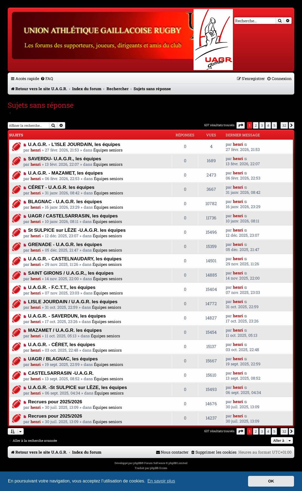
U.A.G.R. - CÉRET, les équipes (61, 344)
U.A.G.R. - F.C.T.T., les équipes (62, 287)
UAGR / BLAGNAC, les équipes (63, 359)
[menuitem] (46, 78)
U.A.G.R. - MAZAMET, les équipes (65, 173)
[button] (240, 125)
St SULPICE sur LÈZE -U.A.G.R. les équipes (77, 230)
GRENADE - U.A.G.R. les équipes (65, 244)
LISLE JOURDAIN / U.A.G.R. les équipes (73, 301)
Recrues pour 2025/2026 (55, 401)
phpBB (137, 463)
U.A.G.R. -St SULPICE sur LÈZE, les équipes (77, 387)
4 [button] (268, 125)
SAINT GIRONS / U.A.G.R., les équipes (71, 273)
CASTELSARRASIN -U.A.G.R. (61, 373)
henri (36, 150)
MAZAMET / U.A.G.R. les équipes (65, 330)
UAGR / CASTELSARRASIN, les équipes (73, 216)
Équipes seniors (108, 150)
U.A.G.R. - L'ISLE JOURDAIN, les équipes (74, 144)
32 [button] (284, 125)
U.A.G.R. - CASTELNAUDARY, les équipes (75, 258)
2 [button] (256, 125)
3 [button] (262, 125)
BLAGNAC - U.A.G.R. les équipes (65, 201)
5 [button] (274, 125)
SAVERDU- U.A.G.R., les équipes (64, 158)
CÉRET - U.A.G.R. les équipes (61, 187)
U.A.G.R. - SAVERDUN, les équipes (67, 316)
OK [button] (271, 481)
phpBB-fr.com (158, 468)
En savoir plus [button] (161, 481)
